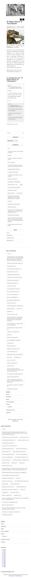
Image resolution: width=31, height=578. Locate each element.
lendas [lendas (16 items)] (10, 311)
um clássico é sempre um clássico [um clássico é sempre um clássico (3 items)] (15, 385)
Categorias (8, 396)
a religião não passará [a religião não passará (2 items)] (13, 274)
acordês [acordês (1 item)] (10, 155)
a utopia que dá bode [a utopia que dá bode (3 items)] (13, 280)
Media (7, 399)
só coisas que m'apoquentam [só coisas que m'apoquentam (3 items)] (15, 373)
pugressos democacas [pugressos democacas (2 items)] (13, 348)
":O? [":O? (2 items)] (9, 148)
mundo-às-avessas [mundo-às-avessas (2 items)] (12, 337)
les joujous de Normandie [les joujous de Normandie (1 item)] (14, 187)
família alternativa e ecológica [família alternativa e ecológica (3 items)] (15, 305)
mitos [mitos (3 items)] (9, 334)
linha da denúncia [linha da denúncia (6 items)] (12, 314)
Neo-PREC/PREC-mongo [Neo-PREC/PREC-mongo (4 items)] (14, 340)
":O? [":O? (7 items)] (9, 253)
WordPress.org (10, 240)
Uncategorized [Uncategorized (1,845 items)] (12, 388)
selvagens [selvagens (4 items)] (17, 357)
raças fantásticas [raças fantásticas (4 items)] (12, 351)
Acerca (7, 394)
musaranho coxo (15, 86)
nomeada (9, 47)
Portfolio (10, 406)
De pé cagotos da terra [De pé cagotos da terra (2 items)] (13, 288)
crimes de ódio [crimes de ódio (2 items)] (11, 285)
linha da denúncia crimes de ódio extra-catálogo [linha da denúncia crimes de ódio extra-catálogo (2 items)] (15, 324)
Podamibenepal (18, 575)
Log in (8, 232)
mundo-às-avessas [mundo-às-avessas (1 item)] (12, 190)
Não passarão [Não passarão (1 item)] (11, 193)
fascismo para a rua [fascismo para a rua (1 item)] (12, 184)
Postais (8, 404)
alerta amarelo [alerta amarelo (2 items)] (11, 266)
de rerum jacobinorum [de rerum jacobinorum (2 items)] (13, 291)
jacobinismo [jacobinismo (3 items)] (10, 308)
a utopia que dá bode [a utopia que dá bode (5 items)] (13, 172)
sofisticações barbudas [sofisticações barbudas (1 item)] (13, 215)
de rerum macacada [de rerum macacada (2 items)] (12, 294)
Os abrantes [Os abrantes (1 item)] (19, 193)
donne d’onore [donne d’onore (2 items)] (11, 303)
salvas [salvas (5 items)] (9, 357)
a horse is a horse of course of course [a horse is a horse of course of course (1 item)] (15, 159)
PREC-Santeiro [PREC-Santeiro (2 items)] (11, 345)
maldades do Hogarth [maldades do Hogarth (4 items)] (13, 331)
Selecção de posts (10, 409)
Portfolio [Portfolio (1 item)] (10, 201)
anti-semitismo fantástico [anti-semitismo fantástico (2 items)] (14, 268)
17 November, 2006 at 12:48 (15, 106)
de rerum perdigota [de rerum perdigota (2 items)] (12, 297)
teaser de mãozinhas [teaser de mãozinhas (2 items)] (13, 376)
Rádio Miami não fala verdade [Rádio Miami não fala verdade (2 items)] (15, 354)
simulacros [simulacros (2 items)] (10, 365)
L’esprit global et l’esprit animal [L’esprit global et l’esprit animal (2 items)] (14, 328)
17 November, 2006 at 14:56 (15, 88)
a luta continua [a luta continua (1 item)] (11, 162)
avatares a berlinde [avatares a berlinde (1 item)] (12, 178)
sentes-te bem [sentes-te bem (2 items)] (11, 360)
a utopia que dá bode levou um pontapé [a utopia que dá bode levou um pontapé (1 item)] (15, 175)
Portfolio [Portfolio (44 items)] (10, 343)
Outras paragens (10, 401)
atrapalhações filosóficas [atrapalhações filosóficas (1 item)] (14, 169)
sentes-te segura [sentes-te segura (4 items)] (12, 363)
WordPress (15, 421)
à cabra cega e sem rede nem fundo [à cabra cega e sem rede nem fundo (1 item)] (15, 225)
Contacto (8, 412)
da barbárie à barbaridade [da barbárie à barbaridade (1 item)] (14, 181)
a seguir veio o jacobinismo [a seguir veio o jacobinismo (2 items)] (14, 277)
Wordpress (11, 575)
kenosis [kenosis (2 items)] (19, 308)
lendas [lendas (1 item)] (21, 184)
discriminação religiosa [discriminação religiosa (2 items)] (13, 300)
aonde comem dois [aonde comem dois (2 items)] (12, 271)
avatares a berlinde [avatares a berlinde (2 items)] (12, 283)
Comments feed (10, 237)
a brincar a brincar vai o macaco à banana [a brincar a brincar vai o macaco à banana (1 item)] (15, 152)
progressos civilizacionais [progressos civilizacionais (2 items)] (14, 204)
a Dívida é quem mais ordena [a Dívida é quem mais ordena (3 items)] (15, 263)
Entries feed (9, 235)
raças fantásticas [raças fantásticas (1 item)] (12, 206)
